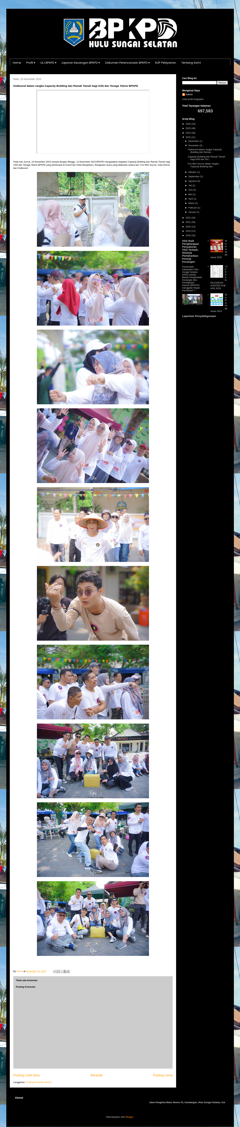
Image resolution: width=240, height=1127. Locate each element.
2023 (189, 137)
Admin (189, 94)
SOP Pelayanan (165, 63)
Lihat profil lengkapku (193, 99)
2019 (189, 231)
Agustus (192, 181)
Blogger (129, 1117)
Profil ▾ (30, 63)
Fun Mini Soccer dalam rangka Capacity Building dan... (203, 165)
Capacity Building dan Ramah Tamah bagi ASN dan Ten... (206, 158)
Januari (192, 212)
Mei (190, 194)
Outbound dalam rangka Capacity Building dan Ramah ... (205, 151)
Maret (191, 203)
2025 (189, 128)
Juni (190, 189)
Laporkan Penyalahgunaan (199, 316)
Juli (190, 185)
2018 (189, 235)
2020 (189, 226)
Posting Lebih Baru (26, 1075)
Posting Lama (162, 1075)
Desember (194, 141)
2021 (189, 222)
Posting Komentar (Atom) (38, 1082)
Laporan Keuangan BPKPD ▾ (81, 63)
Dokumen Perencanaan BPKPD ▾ (127, 63)
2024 (189, 132)
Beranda (97, 1075)
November (194, 145)
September (194, 176)
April (191, 198)
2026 (189, 124)
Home (17, 63)
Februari (192, 207)
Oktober (192, 172)
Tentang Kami (191, 63)
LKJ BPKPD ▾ (48, 63)
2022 (189, 217)
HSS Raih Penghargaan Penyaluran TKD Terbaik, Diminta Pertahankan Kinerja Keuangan (190, 251)
